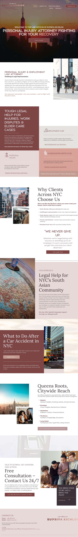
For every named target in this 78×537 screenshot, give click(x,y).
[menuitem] (35, 6)
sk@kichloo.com (11, 520)
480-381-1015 (11, 518)
